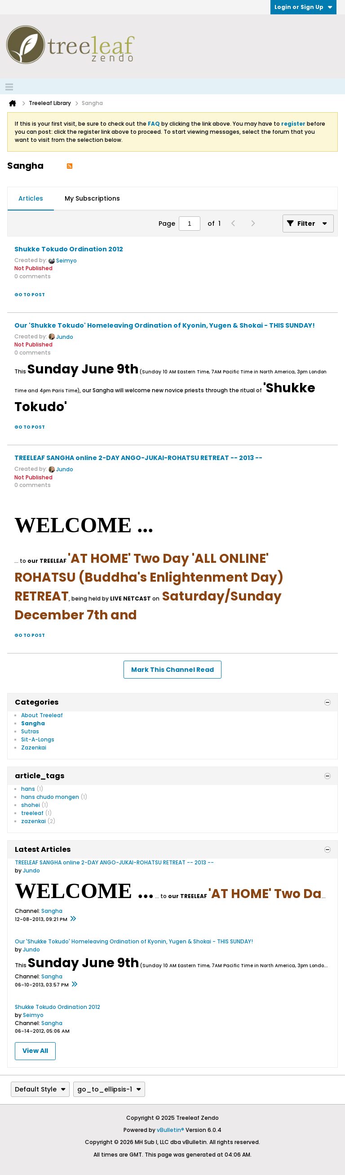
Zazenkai (33, 747)
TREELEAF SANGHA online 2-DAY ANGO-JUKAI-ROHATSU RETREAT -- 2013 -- (138, 457)
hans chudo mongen (50, 797)
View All (35, 1050)
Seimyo (66, 260)
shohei (30, 805)
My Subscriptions (92, 198)
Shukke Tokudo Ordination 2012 (68, 249)
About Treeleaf (42, 715)
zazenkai (33, 821)
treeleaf (32, 813)
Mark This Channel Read (172, 669)
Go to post (29, 294)
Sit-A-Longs (37, 739)
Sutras (30, 731)
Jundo (64, 337)
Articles (30, 198)
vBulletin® (170, 1130)
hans (28, 789)
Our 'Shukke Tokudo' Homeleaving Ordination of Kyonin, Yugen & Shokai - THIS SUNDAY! (164, 325)
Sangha (33, 723)
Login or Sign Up (303, 7)
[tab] (31, 198)
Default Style (40, 1089)
